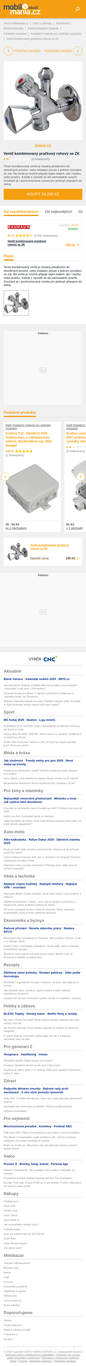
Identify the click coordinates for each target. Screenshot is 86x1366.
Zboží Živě (9, 1205)
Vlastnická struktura (65, 1361)
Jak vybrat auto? (13, 1248)
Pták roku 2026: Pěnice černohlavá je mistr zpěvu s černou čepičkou (42, 1132)
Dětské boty (10, 1295)
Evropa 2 (9, 1339)
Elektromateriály (13, 28)
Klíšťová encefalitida (15, 1111)
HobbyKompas (12, 1229)
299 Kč (70, 245)
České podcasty (13, 1325)
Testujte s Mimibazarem (17, 1263)
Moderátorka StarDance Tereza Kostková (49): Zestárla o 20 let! (39, 783)
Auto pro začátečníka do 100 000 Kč (24, 1234)
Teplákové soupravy (15, 1291)
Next (81, 477)
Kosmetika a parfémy (15, 1286)
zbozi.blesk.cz (11, 1220)
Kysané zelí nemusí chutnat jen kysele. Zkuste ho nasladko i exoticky (42, 998)
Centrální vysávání (15, 33)
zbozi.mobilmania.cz (16, 23)
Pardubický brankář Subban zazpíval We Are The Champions (38, 1178)
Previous (5, 477)
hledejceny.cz (11, 1201)
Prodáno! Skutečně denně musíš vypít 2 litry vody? (32, 1065)
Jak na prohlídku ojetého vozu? (21, 1224)
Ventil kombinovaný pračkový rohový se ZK (42, 154)
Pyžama (8, 1282)
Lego (6, 1277)
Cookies (23, 1361)
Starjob (8, 1320)
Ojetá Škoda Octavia (15, 1243)
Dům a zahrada (42, 23)
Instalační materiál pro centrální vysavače (56, 33)
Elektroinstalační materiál (43, 28)
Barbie (7, 1272)
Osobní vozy (11, 1210)
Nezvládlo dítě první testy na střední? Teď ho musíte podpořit (38, 1106)
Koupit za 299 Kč (43, 194)
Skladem (73, 228)
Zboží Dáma (10, 1215)
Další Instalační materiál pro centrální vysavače (28, 427)
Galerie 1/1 (43, 145)
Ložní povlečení (12, 1300)
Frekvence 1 (11, 1334)
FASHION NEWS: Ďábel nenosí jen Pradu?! (28, 1060)
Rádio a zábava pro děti (17, 1329)
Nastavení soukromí (40, 1361)
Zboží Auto (10, 1238)
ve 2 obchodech (16, 528)
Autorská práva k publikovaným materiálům (30, 1354)
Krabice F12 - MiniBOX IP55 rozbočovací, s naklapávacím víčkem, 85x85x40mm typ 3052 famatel (29, 440)
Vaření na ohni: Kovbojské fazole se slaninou (29, 816)
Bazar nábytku (12, 1305)
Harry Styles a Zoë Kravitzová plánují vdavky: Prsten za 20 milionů (41, 778)
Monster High (11, 1268)
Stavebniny (62, 23)
